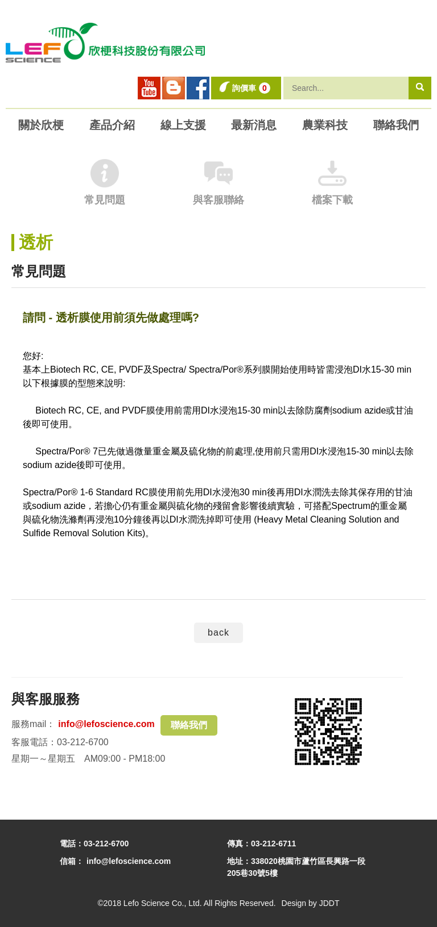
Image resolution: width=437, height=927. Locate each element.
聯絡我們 (189, 725)
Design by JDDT (311, 903)
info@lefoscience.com (106, 724)
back (218, 632)
